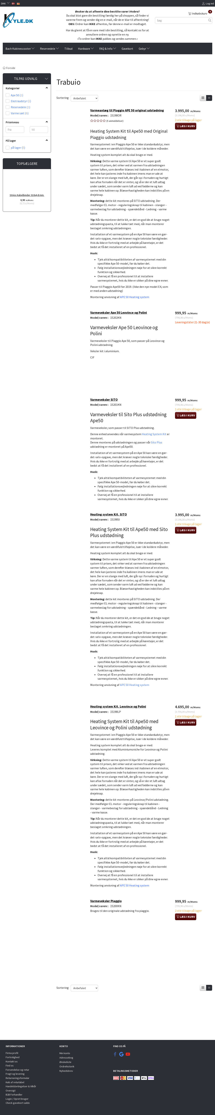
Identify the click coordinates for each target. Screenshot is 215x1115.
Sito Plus (158, 454)
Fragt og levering (15, 1074)
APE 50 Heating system (136, 310)
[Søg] (209, 20)
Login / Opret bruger (17, 1098)
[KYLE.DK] (18, 18)
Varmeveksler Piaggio (107, 950)
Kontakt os (12, 1061)
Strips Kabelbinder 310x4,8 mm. (27, 195)
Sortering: (63, 98)
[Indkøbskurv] (200, 13)
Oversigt (10, 1090)
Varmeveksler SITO (105, 411)
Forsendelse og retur (17, 1069)
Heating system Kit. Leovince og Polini (120, 742)
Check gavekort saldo (18, 1103)
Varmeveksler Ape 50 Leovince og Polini (120, 327)
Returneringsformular (17, 1078)
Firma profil (12, 1053)
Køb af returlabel (15, 1082)
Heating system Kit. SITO (110, 536)
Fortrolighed (12, 1057)
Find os (10, 1065)
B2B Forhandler (14, 1094)
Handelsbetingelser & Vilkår (21, 1086)
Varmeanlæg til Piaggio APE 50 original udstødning (129, 111)
